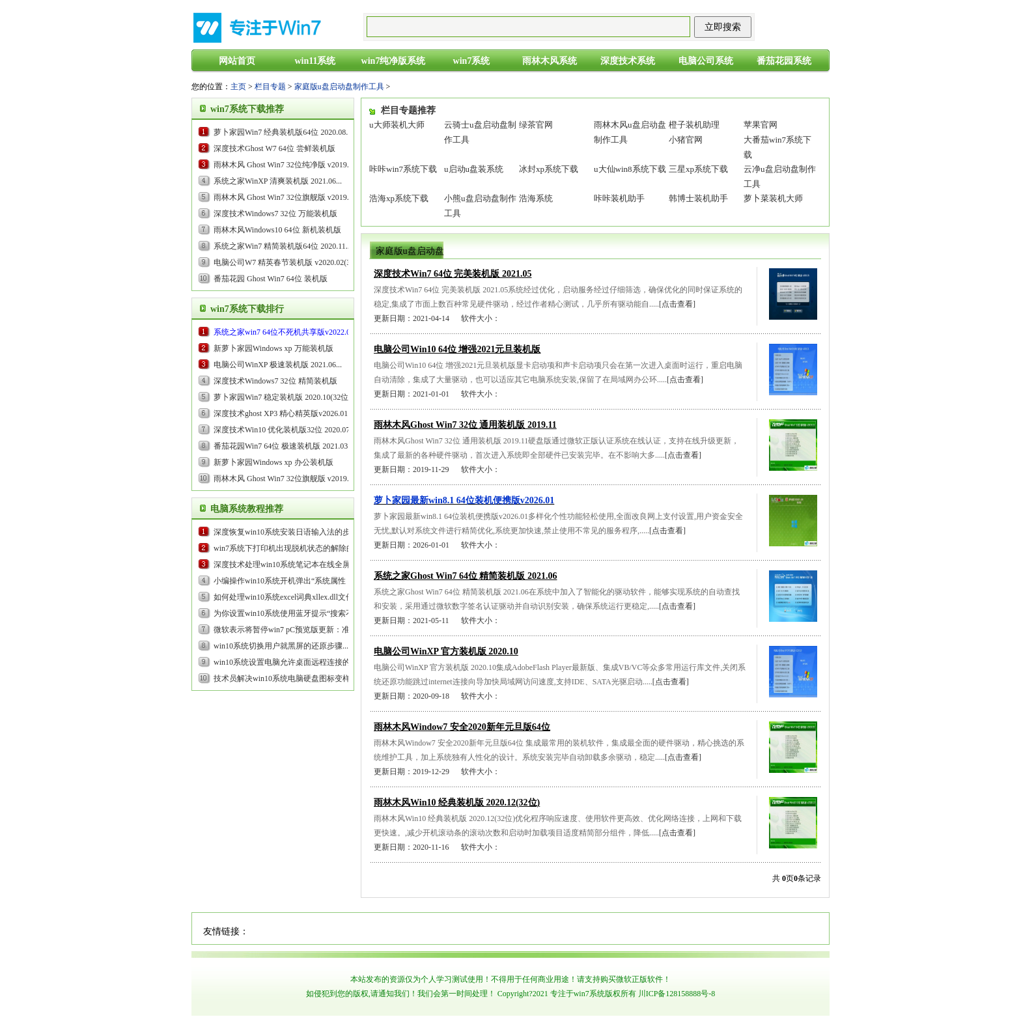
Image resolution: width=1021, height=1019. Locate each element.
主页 (238, 86)
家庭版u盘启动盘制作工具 (339, 86)
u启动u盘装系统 (473, 169)
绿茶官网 (536, 125)
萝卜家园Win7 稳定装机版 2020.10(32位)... (285, 397)
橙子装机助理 (694, 125)
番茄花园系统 (784, 61)
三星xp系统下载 (698, 169)
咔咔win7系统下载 (403, 169)
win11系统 (314, 61)
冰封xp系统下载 (548, 169)
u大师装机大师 (397, 125)
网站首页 (237, 61)
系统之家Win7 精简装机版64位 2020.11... (283, 246)
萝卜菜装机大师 (773, 198)
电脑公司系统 (705, 61)
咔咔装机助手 (619, 198)
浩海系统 (536, 198)
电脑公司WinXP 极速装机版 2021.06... (278, 364)
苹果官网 (760, 125)
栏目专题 (270, 86)
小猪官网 (686, 140)
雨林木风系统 (549, 61)
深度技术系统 (627, 61)
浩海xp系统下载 (398, 198)
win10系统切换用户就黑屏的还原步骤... (281, 645)
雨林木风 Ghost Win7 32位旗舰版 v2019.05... (288, 197)
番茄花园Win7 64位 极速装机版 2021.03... (284, 446)
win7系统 (471, 61)
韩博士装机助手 (698, 198)
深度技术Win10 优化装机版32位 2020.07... (285, 429)
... (287, 332)
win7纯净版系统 (393, 61)
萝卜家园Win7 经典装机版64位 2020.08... (283, 132)
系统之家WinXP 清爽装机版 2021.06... (278, 181)
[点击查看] (677, 304)
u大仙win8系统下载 (630, 169)
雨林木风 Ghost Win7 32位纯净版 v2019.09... (288, 164)
